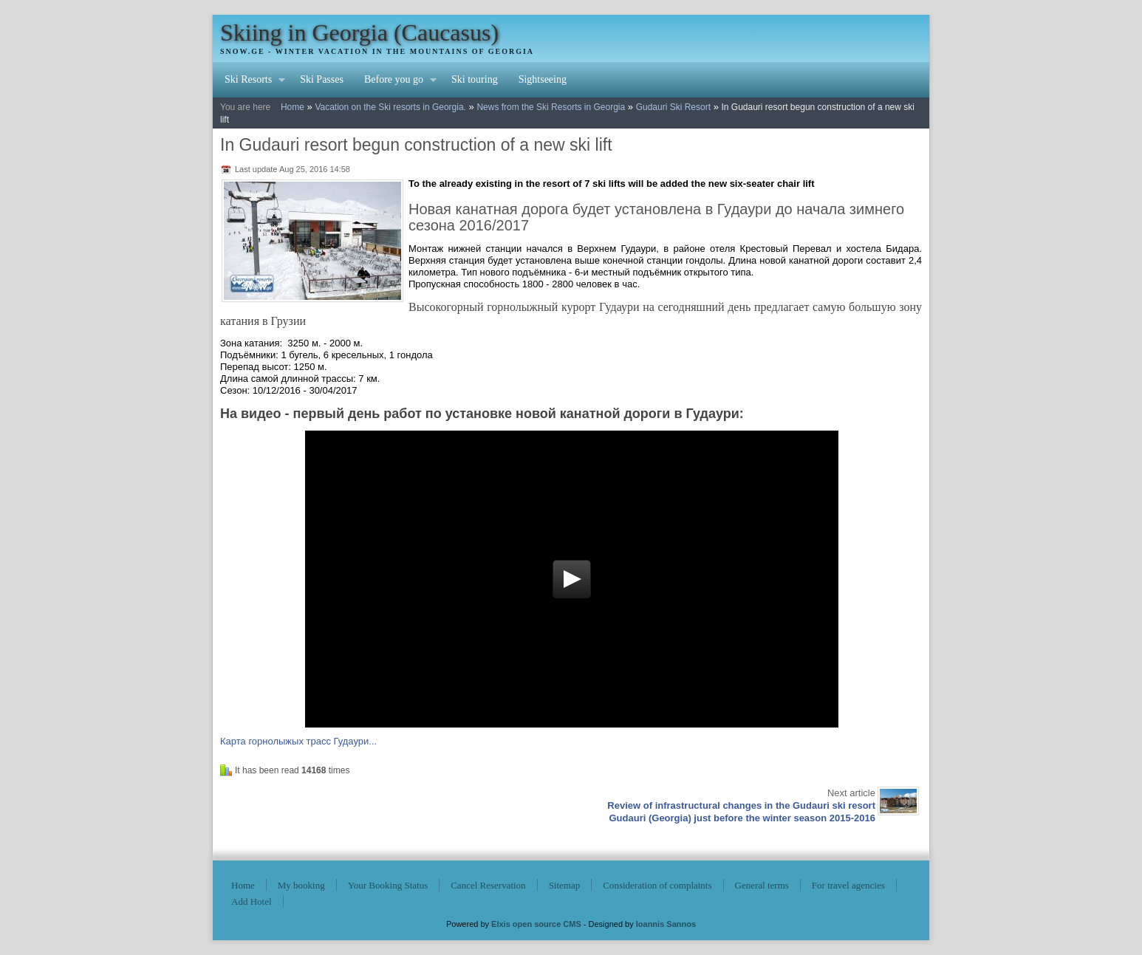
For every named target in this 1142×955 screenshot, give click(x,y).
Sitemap (565, 885)
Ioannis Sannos (666, 924)
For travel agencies (848, 885)
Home (292, 107)
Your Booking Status (388, 885)
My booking (301, 885)
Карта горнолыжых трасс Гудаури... (298, 741)
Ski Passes (321, 79)
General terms (762, 885)
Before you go (395, 81)
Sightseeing (543, 79)
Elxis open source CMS (536, 924)
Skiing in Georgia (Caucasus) (359, 32)
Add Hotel (251, 901)
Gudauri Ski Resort (673, 107)
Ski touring (474, 79)
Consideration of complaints (657, 885)
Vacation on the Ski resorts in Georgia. (390, 107)
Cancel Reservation (488, 885)
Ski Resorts (249, 81)
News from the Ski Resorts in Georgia (550, 107)
